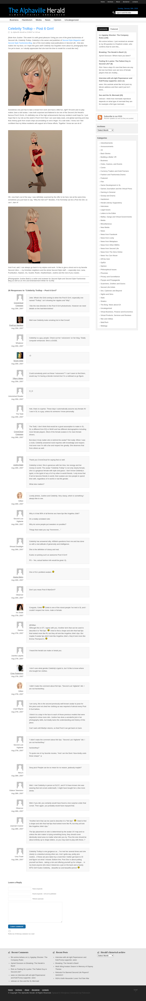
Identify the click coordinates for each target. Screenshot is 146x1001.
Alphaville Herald (18, 32)
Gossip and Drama (108, 196)
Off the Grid (105, 259)
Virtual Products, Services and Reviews (116, 315)
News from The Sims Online (111, 252)
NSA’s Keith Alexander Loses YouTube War (72, 978)
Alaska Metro (18, 577)
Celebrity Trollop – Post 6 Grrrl (31, 28)
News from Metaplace (109, 241)
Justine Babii (18, 465)
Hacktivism (27, 20)
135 (106, 38)
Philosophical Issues (109, 270)
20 (121, 95)
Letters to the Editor (108, 213)
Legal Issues (105, 210)
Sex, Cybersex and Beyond (111, 291)
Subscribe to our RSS (113, 116)
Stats (103, 298)
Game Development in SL (111, 185)
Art (102, 150)
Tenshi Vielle (18, 361)
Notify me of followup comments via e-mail (21, 934)
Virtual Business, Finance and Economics (117, 312)
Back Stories (105, 153)
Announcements (107, 146)
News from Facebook (109, 234)
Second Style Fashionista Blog (20, 43)
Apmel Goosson (17, 963)
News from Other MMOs (110, 245)
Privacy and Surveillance (110, 277)
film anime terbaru (18, 957)
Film (102, 182)
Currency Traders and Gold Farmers (115, 171)
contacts (135, 2)
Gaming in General (108, 192)
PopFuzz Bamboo (16, 325)
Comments (102, 29)
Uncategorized (72, 20)
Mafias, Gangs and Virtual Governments (116, 217)
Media (39, 20)
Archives (110, 2)
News (47, 20)
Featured (114, 29)
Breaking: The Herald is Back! (111, 52)
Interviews (105, 206)
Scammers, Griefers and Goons (113, 284)
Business (14, 20)
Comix (103, 168)
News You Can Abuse (109, 255)
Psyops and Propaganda (110, 280)
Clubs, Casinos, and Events (111, 164)
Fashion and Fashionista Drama (113, 175)
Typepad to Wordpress (61, 993)
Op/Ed (103, 263)
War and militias (107, 319)
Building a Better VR (108, 157)
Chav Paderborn (16, 673)
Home (103, 2)
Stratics (103, 301)
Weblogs (104, 326)
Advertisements (107, 143)
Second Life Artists (108, 287)
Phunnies (104, 273)
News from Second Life (110, 248)
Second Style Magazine (71, 40)
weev (13, 975)
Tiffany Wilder (18, 378)
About (118, 2)
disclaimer (126, 2)
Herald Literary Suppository (111, 203)
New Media (105, 227)
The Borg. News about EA (111, 305)
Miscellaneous (106, 224)
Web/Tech (104, 322)
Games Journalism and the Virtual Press (116, 189)
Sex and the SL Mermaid (109, 95)
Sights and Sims (107, 294)
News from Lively (107, 238)
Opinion (57, 20)
